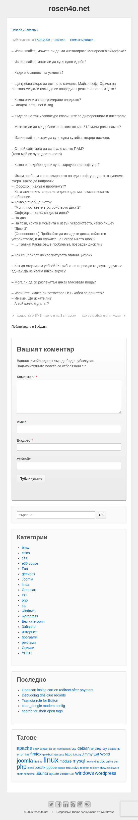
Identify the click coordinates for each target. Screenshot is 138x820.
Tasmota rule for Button (40, 707)
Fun (25, 575)
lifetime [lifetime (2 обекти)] (38, 767)
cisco (26, 559)
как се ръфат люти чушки (101, 315)
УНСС (27, 659)
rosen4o (59, 40)
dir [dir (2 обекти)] (92, 754)
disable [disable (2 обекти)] (112, 754)
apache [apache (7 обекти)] (24, 754)
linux (25, 591)
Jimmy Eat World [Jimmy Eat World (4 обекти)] (96, 760)
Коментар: (27, 377)
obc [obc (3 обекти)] (102, 767)
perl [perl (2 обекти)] (116, 767)
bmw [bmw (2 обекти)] (36, 754)
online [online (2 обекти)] (109, 767)
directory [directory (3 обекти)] (101, 754)
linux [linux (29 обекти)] (50, 766)
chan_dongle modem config (43, 712)
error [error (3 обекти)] (20, 760)
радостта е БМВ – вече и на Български (46, 315)
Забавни (31, 30)
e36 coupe (30, 569)
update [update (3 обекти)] (54, 780)
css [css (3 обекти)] (74, 754)
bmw (25, 554)
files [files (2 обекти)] (27, 760)
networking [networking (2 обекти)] (92, 767)
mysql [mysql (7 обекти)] (79, 767)
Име (20, 428)
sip (24, 612)
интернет (29, 638)
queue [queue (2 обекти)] (61, 773)
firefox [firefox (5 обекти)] (35, 760)
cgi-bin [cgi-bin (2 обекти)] (52, 754)
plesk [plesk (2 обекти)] (31, 773)
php (25, 606)
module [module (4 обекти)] (65, 767)
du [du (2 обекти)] (118, 754)
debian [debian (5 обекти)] (83, 754)
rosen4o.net (69, 9)
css (24, 564)
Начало (17, 30)
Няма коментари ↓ (83, 40)
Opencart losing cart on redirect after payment (57, 696)
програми (29, 643)
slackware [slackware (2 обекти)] (113, 773)
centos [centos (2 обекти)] (43, 754)
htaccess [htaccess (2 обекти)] (58, 760)
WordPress (107, 817)
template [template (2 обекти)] (29, 779)
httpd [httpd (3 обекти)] (68, 760)
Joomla (27, 585)
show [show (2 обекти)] (103, 773)
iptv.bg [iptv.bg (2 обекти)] (77, 760)
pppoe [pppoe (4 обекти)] (51, 774)
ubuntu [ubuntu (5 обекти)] (42, 779)
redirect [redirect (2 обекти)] (84, 773)
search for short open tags (42, 717)
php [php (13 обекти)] (22, 773)
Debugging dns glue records (44, 701)
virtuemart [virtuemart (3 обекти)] (67, 780)
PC (24, 601)
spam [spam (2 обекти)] (20, 779)
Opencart (29, 596)
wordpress (30, 622)
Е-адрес (24, 446)
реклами (29, 649)
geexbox (28, 580)
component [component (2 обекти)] (64, 754)
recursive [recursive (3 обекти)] (72, 774)
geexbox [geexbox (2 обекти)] (47, 760)
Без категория (33, 627)
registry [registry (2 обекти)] (94, 773)
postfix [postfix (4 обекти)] (40, 774)
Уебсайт (24, 465)
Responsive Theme (68, 817)
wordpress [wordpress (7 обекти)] (105, 779)
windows (28, 617)
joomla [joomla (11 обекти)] (25, 766)
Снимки (28, 654)
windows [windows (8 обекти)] (84, 779)
